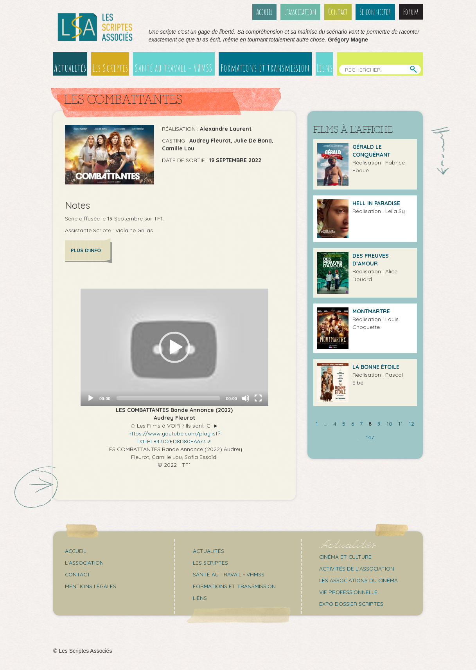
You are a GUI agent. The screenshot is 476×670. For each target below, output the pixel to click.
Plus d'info (86, 250)
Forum (411, 12)
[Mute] (246, 398)
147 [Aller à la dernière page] (370, 437)
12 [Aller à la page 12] (411, 423)
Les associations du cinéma (359, 579)
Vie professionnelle (348, 591)
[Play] (91, 398)
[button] (174, 347)
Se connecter (375, 12)
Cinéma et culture (346, 556)
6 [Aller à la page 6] (352, 423)
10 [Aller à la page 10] (389, 423)
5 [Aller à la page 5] (343, 423)
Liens (325, 67)
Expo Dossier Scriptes (351, 603)
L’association (301, 12)
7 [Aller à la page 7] (361, 423)
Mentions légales (91, 585)
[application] (174, 347)
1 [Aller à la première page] (317, 423)
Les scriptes (210, 562)
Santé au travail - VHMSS (174, 67)
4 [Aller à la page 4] (334, 423)
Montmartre (371, 311)
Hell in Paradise (376, 203)
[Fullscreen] (258, 398)
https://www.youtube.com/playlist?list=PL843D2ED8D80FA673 (174, 437)
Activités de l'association (357, 568)
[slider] (168, 398)
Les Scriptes (110, 67)
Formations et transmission (266, 67)
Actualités (70, 67)
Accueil (265, 12)
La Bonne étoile (375, 366)
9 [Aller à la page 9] (379, 423)
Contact (338, 12)
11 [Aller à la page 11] (400, 423)
